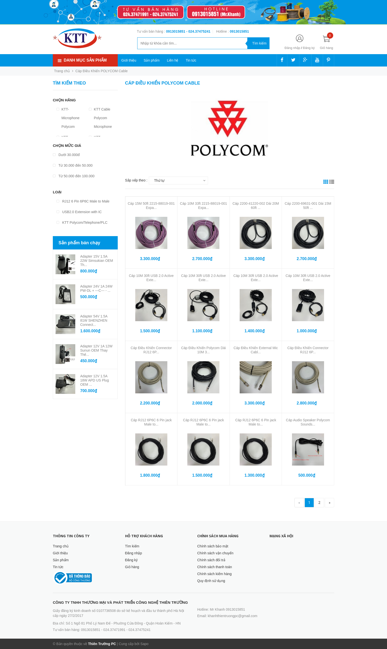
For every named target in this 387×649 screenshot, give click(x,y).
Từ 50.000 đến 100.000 (74, 176)
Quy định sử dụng (211, 581)
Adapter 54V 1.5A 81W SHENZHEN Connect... (93, 320)
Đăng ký (309, 48)
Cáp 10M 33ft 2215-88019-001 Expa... (203, 205)
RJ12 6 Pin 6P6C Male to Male (83, 201)
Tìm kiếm (132, 546)
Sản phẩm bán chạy (79, 242)
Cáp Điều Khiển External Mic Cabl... (255, 350)
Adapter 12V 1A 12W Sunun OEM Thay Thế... (96, 350)
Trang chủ (61, 546)
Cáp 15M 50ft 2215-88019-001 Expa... (151, 205)
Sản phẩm (151, 60)
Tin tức (191, 60)
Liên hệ (172, 60)
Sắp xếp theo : (136, 180)
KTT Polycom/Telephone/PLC (82, 222)
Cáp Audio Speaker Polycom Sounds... (308, 422)
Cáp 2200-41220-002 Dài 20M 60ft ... (255, 205)
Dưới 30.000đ (66, 155)
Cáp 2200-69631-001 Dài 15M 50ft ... (308, 205)
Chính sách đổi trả (211, 560)
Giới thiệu (128, 60)
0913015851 (176, 31)
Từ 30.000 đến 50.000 (73, 165)
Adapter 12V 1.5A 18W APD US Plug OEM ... (94, 380)
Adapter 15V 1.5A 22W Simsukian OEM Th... (96, 260)
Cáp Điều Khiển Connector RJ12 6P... (151, 350)
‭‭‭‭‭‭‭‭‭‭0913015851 (239, 31)
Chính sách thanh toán (214, 567)
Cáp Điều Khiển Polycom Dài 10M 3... (203, 350)
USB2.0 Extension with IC (79, 212)
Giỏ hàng (132, 567)
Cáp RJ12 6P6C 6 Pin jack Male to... (151, 422)
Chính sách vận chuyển (215, 553)
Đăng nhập (292, 48)
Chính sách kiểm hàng (214, 574)
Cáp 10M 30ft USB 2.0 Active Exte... (151, 278)
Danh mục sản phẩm (85, 60)
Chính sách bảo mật (212, 546)
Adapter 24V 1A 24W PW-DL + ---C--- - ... (96, 288)
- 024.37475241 (198, 31)
